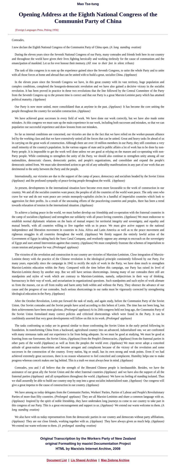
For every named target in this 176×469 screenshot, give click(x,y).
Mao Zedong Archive (115, 460)
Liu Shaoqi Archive (84, 460)
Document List (57, 460)
